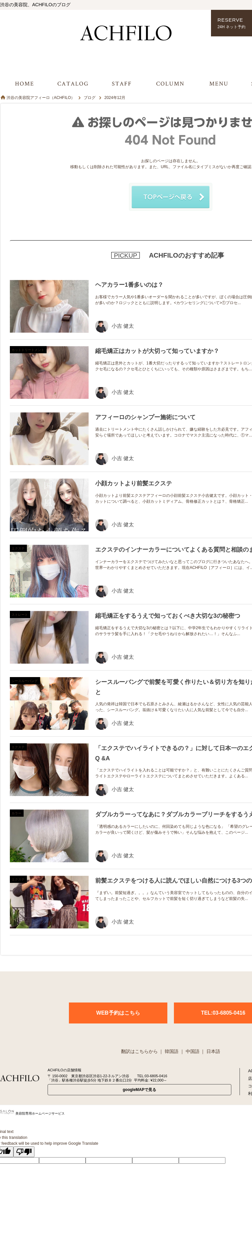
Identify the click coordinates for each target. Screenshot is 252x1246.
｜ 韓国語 (168, 1051)
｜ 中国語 (190, 1051)
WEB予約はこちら (118, 1013)
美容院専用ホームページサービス (32, 1113)
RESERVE (231, 23)
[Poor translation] (23, 1151)
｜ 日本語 (210, 1051)
